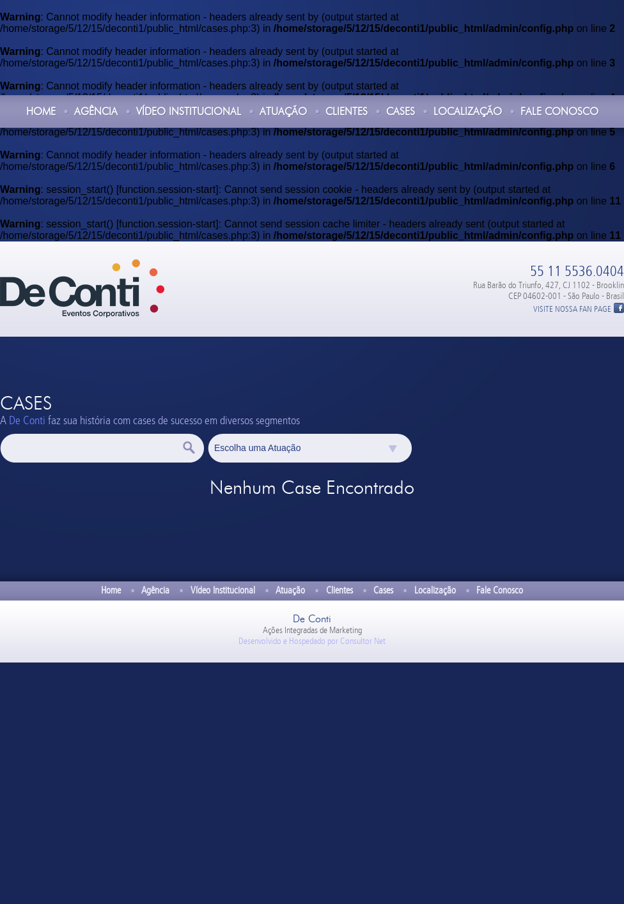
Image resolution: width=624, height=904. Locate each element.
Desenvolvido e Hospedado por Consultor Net (312, 641)
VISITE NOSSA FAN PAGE (572, 309)
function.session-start (167, 189)
